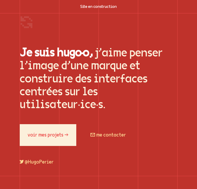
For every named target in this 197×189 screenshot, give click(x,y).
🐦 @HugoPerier (37, 162)
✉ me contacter (108, 135)
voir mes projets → (48, 135)
